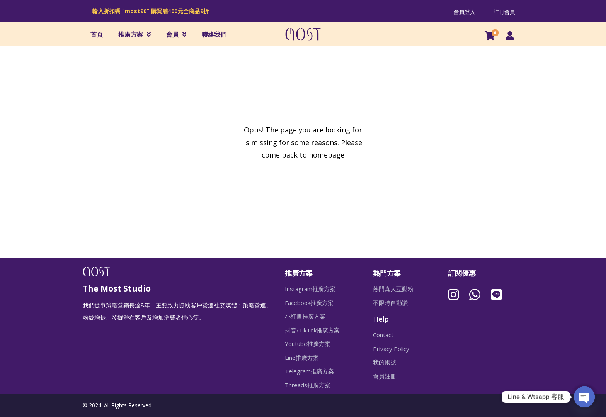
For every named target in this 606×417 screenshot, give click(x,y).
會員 (176, 34)
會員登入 (464, 11)
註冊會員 (504, 11)
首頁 (96, 34)
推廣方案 (134, 34)
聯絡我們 (214, 34)
